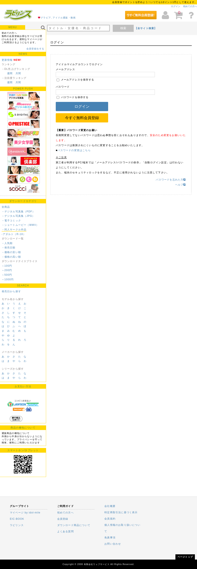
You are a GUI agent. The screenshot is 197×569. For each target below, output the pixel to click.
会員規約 (109, 518)
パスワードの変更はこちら (74, 150)
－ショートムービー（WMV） (20, 224)
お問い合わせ (112, 543)
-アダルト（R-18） (14, 234)
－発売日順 (9, 247)
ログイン (175, 6)
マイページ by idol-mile (25, 512)
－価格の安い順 (11, 252)
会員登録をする (35, 48)
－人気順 (7, 243)
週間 (10, 73)
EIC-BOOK (17, 518)
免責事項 (109, 537)
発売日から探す (11, 291)
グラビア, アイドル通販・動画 (58, 17)
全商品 (6, 206)
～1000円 (8, 279)
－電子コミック (11, 220)
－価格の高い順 (11, 256)
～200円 (7, 270)
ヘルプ (180, 184)
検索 (123, 28)
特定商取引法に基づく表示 (120, 512)
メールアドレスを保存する (75, 79)
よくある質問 (65, 531)
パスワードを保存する (73, 97)
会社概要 (109, 506)
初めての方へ (190, 6)
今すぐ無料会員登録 (82, 118)
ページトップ (185, 557)
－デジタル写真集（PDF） (18, 211)
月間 (18, 73)
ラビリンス (17, 525)
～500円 (7, 274)
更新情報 (7, 59)
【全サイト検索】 (146, 28)
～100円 (7, 265)
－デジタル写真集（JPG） (18, 215)
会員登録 (62, 518)
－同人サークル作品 (14, 229)
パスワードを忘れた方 (171, 179)
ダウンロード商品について (73, 525)
